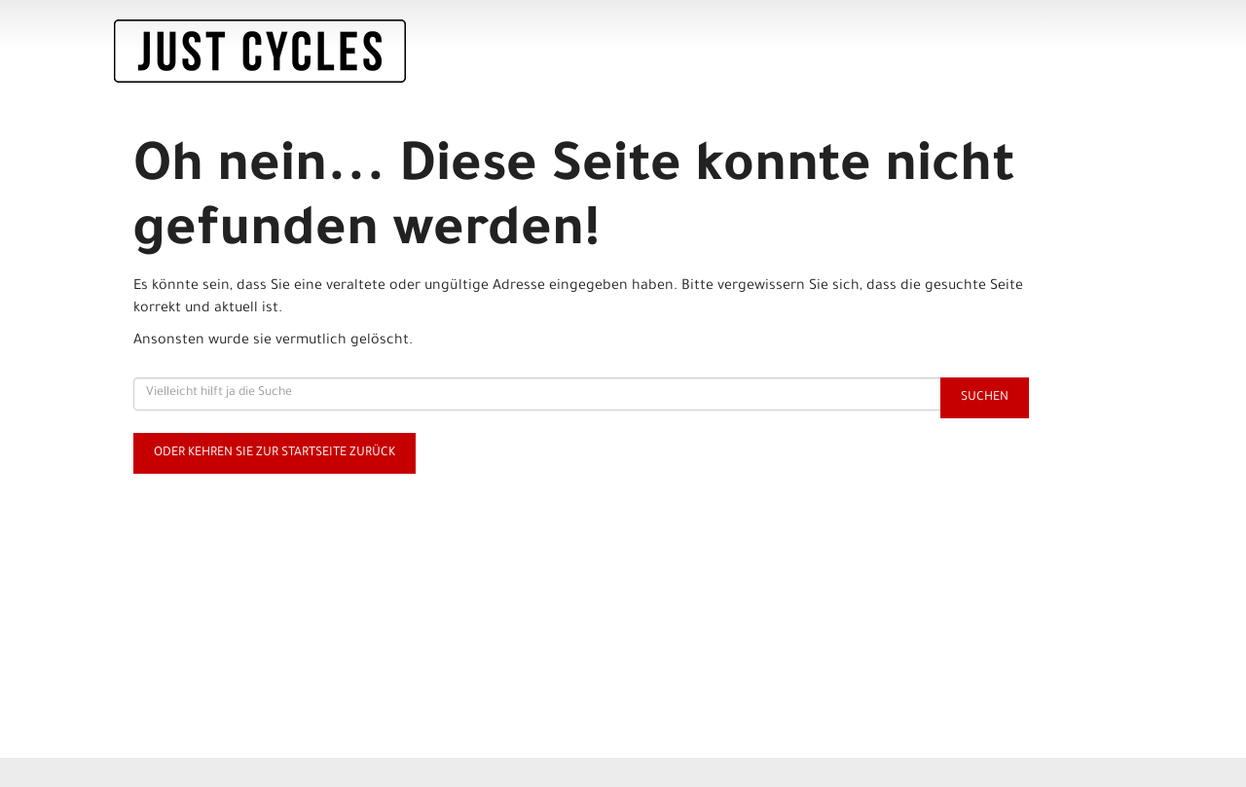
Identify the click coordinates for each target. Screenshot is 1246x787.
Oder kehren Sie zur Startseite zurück (274, 453)
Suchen (984, 398)
